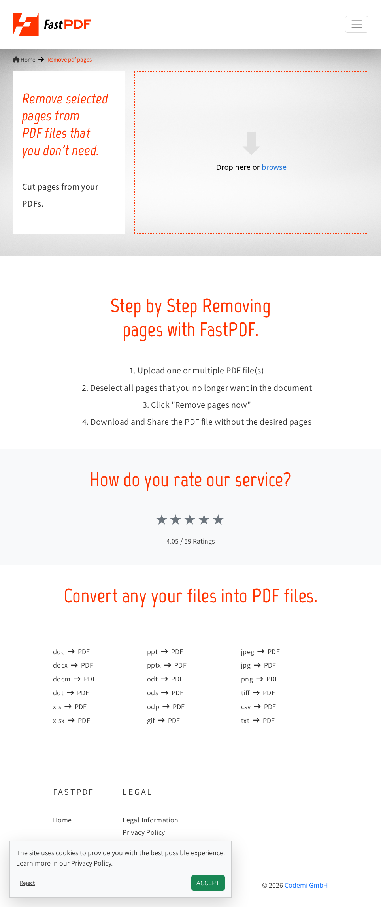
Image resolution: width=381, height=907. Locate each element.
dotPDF (71, 692)
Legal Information (150, 819)
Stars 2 (176, 519)
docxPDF (73, 665)
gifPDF (163, 720)
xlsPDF (70, 706)
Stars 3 (190, 519)
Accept (208, 882)
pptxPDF (167, 665)
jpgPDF (258, 665)
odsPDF (165, 692)
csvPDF (258, 706)
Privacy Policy (144, 832)
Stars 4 (205, 519)
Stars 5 (219, 519)
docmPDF (74, 678)
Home (24, 59)
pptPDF (165, 651)
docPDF (71, 651)
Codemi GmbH (306, 885)
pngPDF (260, 678)
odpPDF (166, 706)
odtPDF (165, 678)
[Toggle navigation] (356, 24)
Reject (27, 882)
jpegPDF (260, 651)
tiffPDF (258, 692)
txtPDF (258, 720)
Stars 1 (162, 519)
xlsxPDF (71, 720)
